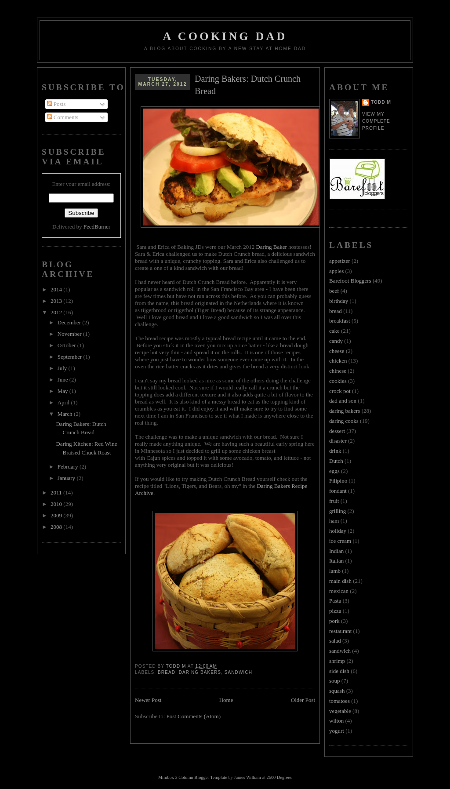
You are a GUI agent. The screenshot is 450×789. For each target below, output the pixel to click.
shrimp (337, 661)
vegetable (340, 711)
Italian (336, 560)
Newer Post (148, 700)
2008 (57, 527)
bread (166, 672)
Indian (336, 551)
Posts (56, 104)
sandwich (238, 672)
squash (337, 690)
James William (247, 777)
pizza (335, 610)
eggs (334, 471)
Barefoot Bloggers (350, 280)
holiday (337, 530)
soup (334, 680)
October (67, 345)
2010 (57, 504)
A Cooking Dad (225, 36)
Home (226, 700)
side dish (339, 671)
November (70, 334)
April (64, 402)
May (63, 391)
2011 (57, 492)
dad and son (342, 400)
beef (334, 290)
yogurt (336, 730)
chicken (338, 360)
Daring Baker (271, 247)
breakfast (339, 320)
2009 (57, 515)
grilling (337, 511)
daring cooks (344, 421)
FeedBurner (96, 226)
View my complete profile (376, 121)
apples (336, 271)
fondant (338, 490)
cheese (337, 351)
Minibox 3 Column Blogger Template (192, 777)
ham (334, 520)
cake (334, 330)
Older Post (303, 700)
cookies (338, 381)
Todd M (381, 102)
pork (334, 621)
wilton (336, 720)
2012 (57, 312)
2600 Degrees (278, 777)
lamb (335, 570)
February (69, 466)
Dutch (336, 461)
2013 (57, 301)
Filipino (338, 480)
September (70, 356)
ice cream (340, 541)
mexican (338, 591)
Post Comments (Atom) (194, 716)
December (70, 322)
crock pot (340, 391)
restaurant (340, 631)
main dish (340, 581)
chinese (337, 370)
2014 (57, 289)
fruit (334, 501)
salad (335, 640)
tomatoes (339, 701)
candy (336, 341)
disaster (338, 440)
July (63, 368)
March (66, 414)
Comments (63, 117)
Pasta (335, 600)
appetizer (339, 261)
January (67, 478)
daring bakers (200, 672)
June (63, 379)
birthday (338, 301)
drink (335, 450)
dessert (337, 431)
